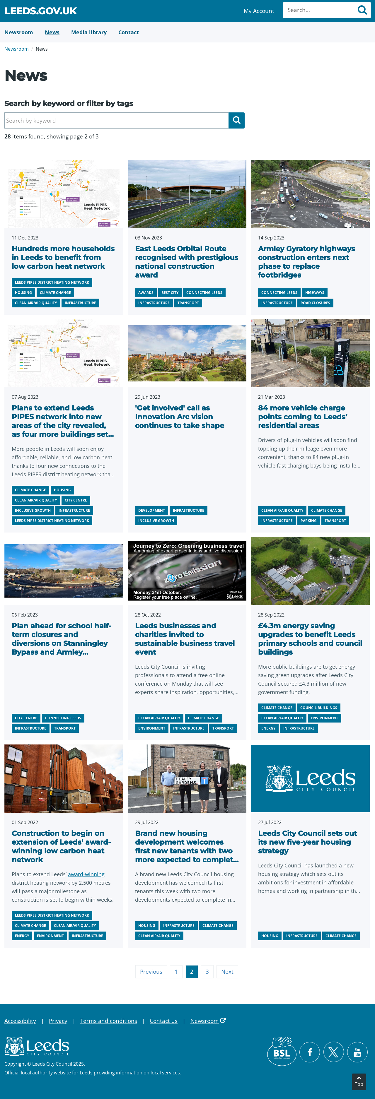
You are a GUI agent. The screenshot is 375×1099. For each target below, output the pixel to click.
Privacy (58, 1021)
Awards (146, 292)
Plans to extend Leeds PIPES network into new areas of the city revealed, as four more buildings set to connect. (60, 425)
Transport (188, 302)
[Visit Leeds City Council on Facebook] (309, 1052)
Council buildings (318, 707)
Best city (169, 292)
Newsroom (16, 49)
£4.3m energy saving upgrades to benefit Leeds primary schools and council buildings (310, 639)
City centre (76, 500)
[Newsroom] (18, 32)
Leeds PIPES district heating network (52, 282)
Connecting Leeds (204, 292)
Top (359, 1084)
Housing (23, 292)
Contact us (164, 1021)
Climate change (55, 292)
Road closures (315, 302)
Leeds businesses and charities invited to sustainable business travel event (185, 639)
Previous (151, 971)
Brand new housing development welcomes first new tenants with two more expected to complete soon (186, 851)
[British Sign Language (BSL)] (281, 1051)
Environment (151, 728)
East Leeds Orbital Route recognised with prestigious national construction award (186, 261)
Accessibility (20, 1021)
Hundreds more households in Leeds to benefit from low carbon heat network (63, 257)
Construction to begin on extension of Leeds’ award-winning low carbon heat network (61, 846)
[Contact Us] (128, 32)
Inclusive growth (33, 510)
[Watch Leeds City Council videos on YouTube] (357, 1052)
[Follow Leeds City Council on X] (333, 1052)
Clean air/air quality (36, 302)
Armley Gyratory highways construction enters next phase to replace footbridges (306, 261)
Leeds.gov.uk (40, 12)
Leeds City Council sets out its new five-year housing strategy (307, 842)
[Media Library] (89, 32)
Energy (268, 728)
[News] (52, 32)
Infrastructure (80, 302)
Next (227, 971)
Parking (309, 520)
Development (151, 510)
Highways (314, 292)
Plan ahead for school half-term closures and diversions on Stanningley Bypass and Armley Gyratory (61, 643)
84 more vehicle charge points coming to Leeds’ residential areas (302, 417)
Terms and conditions (108, 1021)
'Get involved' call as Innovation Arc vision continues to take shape (179, 417)
